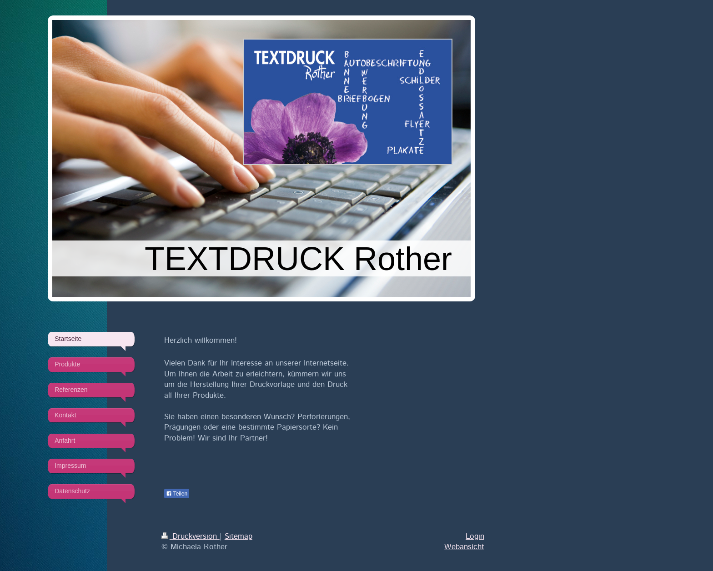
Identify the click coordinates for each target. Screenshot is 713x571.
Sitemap (238, 536)
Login (475, 536)
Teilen (176, 494)
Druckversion (190, 536)
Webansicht (464, 546)
